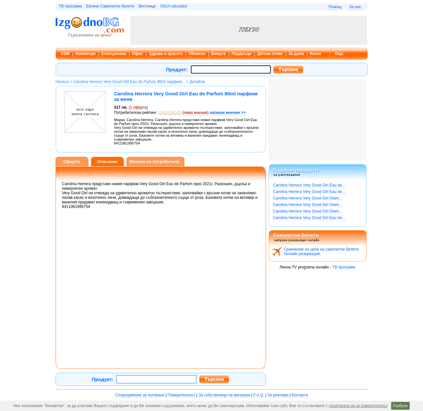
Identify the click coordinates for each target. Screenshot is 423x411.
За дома (296, 53)
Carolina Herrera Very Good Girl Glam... (307, 198)
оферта (138, 107)
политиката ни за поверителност (358, 406)
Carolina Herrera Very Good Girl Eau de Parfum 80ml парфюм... (129, 81)
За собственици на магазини (224, 395)
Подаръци (241, 53)
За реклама (278, 395)
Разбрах (400, 406)
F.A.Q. (258, 395)
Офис (137, 53)
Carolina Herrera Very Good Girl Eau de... (309, 185)
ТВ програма (70, 6)
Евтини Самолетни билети (110, 6)
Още (339, 53)
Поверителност (181, 395)
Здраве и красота (165, 53)
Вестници (147, 6)
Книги (315, 53)
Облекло (197, 53)
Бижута (218, 53)
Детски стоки (269, 53)
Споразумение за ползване (140, 395)
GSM (65, 53)
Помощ (334, 7)
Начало (62, 81)
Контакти (300, 395)
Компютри (85, 53)
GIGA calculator (173, 6)
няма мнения (195, 112)
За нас (355, 7)
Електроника (113, 53)
